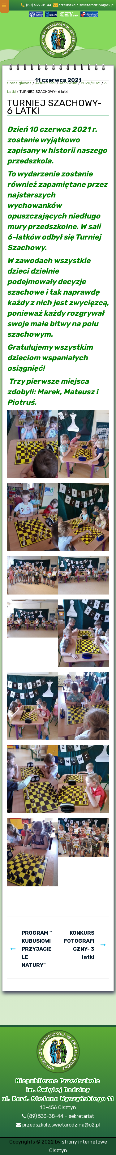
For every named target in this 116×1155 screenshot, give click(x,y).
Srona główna (19, 83)
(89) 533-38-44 (38, 5)
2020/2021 (91, 83)
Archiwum (68, 83)
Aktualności (45, 83)
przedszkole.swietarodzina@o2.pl (86, 5)
